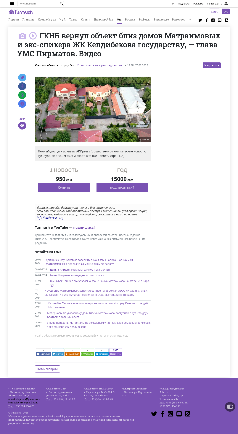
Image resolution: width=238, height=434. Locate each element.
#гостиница (114, 335)
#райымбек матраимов (50, 335)
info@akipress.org (50, 218)
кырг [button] (214, 11)
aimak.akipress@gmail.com (24, 398)
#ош (125, 335)
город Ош (67, 65)
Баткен (130, 19)
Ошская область (46, 65)
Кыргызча (211, 65)
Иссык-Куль (47, 19)
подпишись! (84, 227)
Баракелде (161, 19)
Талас (73, 19)
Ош (119, 19)
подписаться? (122, 187)
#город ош (72, 335)
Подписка (183, 3)
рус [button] (225, 11)
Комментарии (47, 369)
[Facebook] (22, 86)
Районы (144, 19)
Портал (13, 19)
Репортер (178, 19)
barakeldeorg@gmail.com (23, 402)
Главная (28, 19)
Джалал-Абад (103, 19)
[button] (61, 3)
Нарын (86, 19)
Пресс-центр (214, 3)
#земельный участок (93, 335)
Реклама (198, 3)
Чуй (62, 19)
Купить (64, 187)
